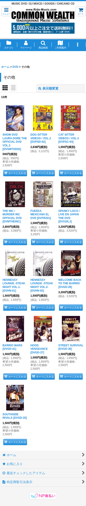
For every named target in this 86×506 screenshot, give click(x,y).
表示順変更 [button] (48, 88)
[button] (6, 11)
